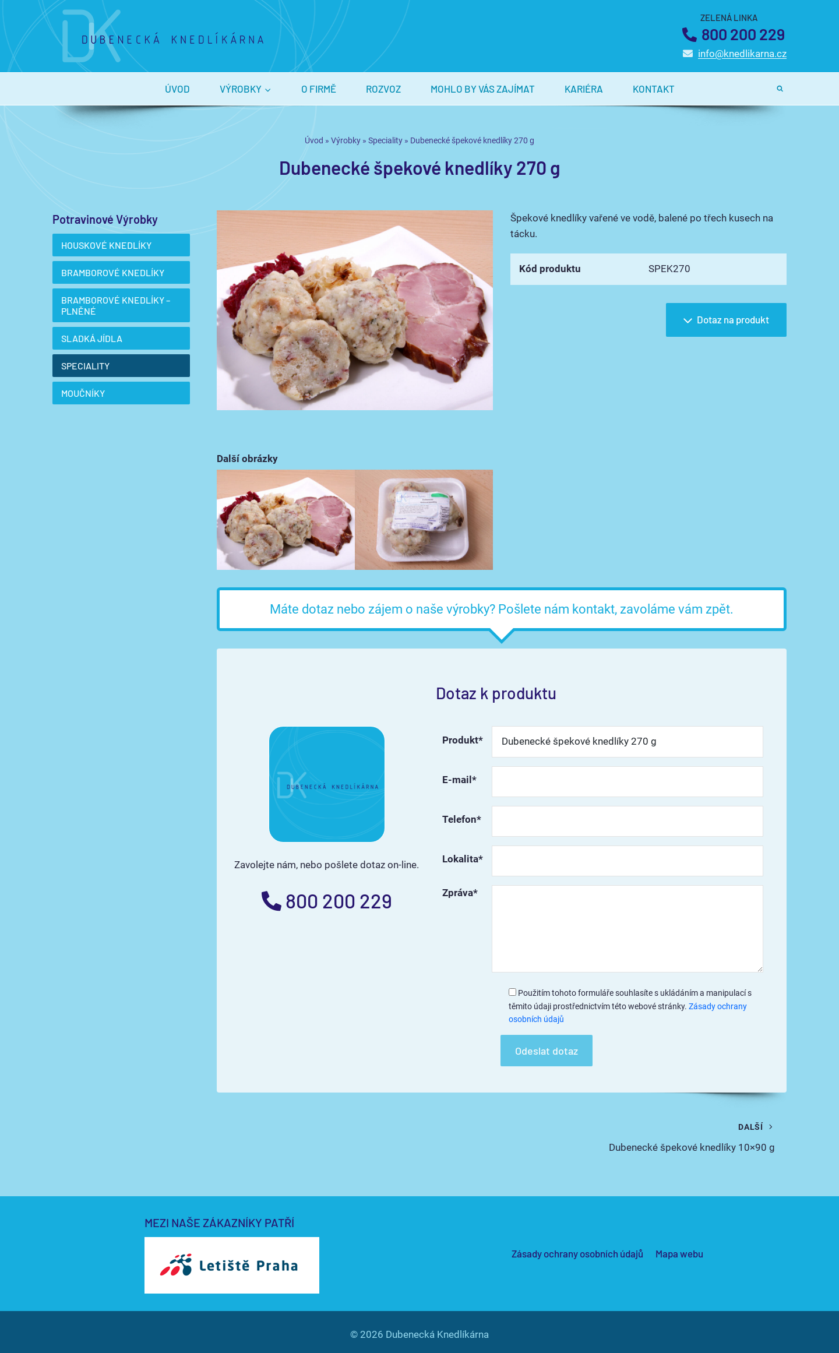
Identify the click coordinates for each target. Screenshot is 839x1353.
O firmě (318, 88)
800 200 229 (743, 33)
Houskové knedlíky (106, 245)
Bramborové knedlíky (112, 272)
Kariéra (584, 88)
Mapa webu (679, 1253)
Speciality (385, 141)
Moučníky (83, 393)
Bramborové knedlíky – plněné (115, 305)
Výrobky (346, 141)
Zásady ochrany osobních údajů (577, 1253)
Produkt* (462, 740)
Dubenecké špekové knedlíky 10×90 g (643, 1136)
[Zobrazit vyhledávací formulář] (780, 89)
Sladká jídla (91, 338)
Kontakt (654, 88)
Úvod (177, 88)
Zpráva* (460, 893)
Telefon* (461, 819)
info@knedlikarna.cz (742, 53)
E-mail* (459, 779)
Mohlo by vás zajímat (483, 88)
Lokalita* (462, 859)
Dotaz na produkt (725, 320)
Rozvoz (383, 88)
